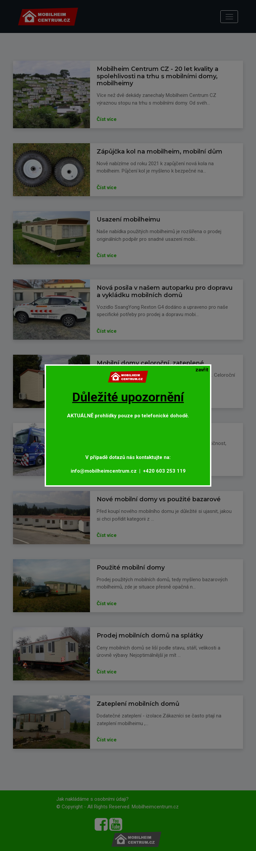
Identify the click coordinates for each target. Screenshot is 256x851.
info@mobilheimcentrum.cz (104, 471)
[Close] (201, 369)
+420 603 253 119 (164, 471)
